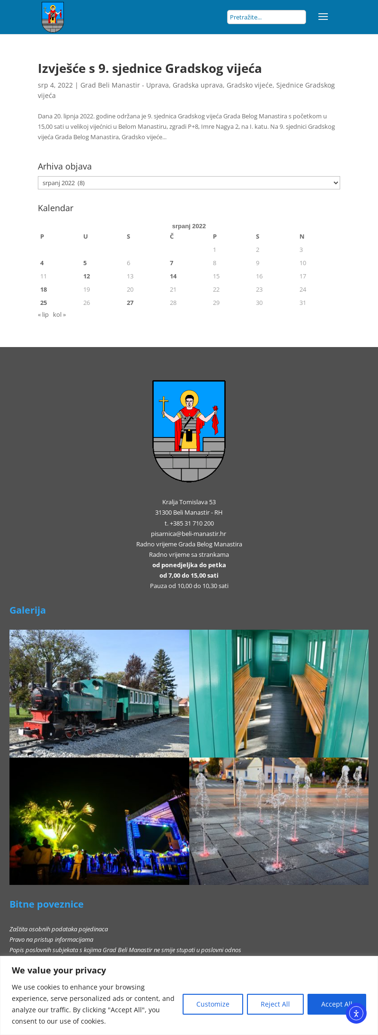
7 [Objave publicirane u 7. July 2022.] (171, 263)
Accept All (336, 1003)
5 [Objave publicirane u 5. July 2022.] (85, 263)
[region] (189, 995)
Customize (212, 1003)
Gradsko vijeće (250, 84)
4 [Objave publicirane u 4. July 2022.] (42, 263)
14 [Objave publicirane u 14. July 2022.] (173, 276)
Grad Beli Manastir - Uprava (124, 84)
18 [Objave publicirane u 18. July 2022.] (43, 289)
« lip (43, 314)
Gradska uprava (198, 84)
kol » (59, 314)
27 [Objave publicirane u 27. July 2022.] (130, 302)
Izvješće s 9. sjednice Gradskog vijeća (150, 68)
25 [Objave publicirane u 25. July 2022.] (43, 302)
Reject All (275, 1003)
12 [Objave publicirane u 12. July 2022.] (86, 276)
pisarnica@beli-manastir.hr (188, 533)
